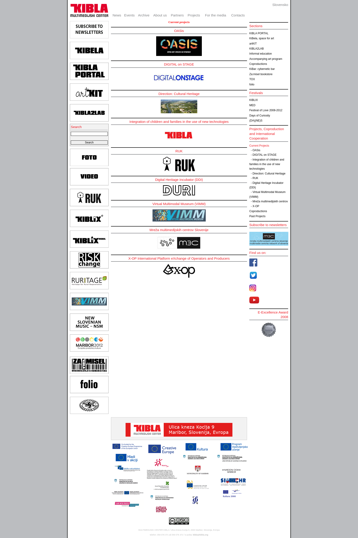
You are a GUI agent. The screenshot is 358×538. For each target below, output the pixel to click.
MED (252, 105)
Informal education (260, 53)
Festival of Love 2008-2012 (265, 110)
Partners (177, 15)
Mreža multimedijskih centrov (270, 201)
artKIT (253, 43)
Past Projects (257, 216)
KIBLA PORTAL (258, 33)
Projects (194, 15)
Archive (144, 15)
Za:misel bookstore (260, 74)
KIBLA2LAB (256, 48)
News (117, 15)
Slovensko (280, 5)
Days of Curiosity (259, 115)
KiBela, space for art (261, 38)
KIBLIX (253, 100)
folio (251, 84)
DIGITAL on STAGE (264, 154)
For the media (215, 15)
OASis (256, 150)
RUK (255, 178)
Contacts (238, 15)
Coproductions (258, 64)
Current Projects (259, 145)
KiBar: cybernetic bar (262, 69)
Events (129, 15)
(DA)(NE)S (255, 120)
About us (160, 15)
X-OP (256, 206)
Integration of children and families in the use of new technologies (266, 164)
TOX (252, 79)
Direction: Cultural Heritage (269, 173)
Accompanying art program (265, 59)
